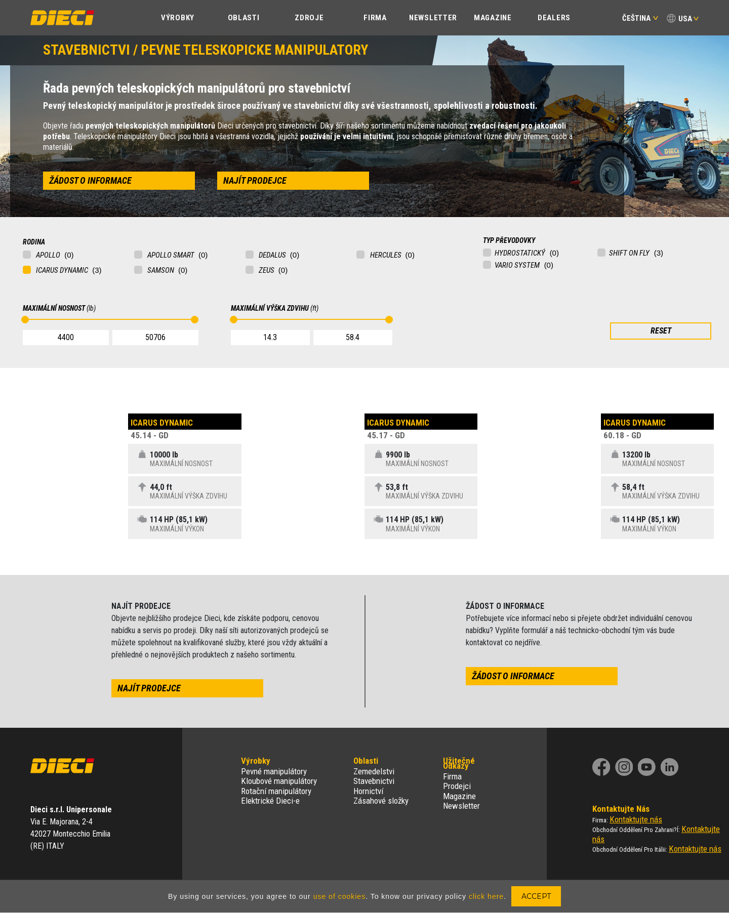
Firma (375, 17)
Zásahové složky (381, 801)
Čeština (640, 18)
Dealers (554, 17)
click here (486, 896)
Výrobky (177, 17)
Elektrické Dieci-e (270, 801)
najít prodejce (255, 180)
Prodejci (457, 786)
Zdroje (309, 17)
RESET (661, 331)
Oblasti (244, 17)
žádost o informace (90, 180)
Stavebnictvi (373, 781)
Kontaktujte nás (636, 819)
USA (685, 18)
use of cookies (339, 896)
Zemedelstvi (373, 771)
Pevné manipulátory (274, 771)
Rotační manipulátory (276, 791)
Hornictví (368, 791)
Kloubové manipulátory (279, 781)
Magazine (493, 17)
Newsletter (433, 17)
